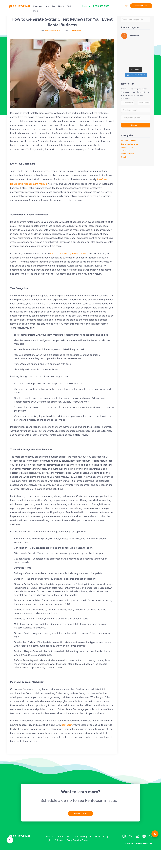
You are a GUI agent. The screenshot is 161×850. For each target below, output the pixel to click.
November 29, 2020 (53, 30)
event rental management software (69, 253)
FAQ (69, 6)
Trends (124, 157)
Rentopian (66, 724)
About (61, 6)
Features (37, 6)
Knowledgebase (127, 147)
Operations (76, 30)
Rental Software (127, 154)
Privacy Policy (101, 836)
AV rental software (128, 141)
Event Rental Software (77, 840)
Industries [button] (50, 6)
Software (59, 840)
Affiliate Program (83, 836)
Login (126, 6)
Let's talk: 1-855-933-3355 (95, 6)
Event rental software (129, 144)
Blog (35, 11)
